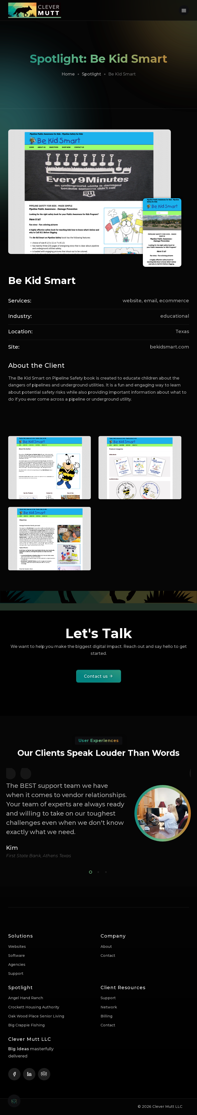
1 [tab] (89, 871)
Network (109, 1007)
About (106, 946)
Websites (17, 946)
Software (16, 955)
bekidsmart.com (169, 347)
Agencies (16, 964)
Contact (108, 955)
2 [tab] (97, 871)
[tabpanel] (98, 813)
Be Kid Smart (42, 281)
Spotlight (91, 74)
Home (68, 74)
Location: (20, 331)
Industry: (20, 316)
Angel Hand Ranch (25, 998)
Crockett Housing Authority (33, 1007)
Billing (106, 1016)
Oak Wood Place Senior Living (36, 1016)
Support (15, 973)
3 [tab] (104, 871)
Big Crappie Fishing (26, 1025)
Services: (19, 301)
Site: (13, 347)
